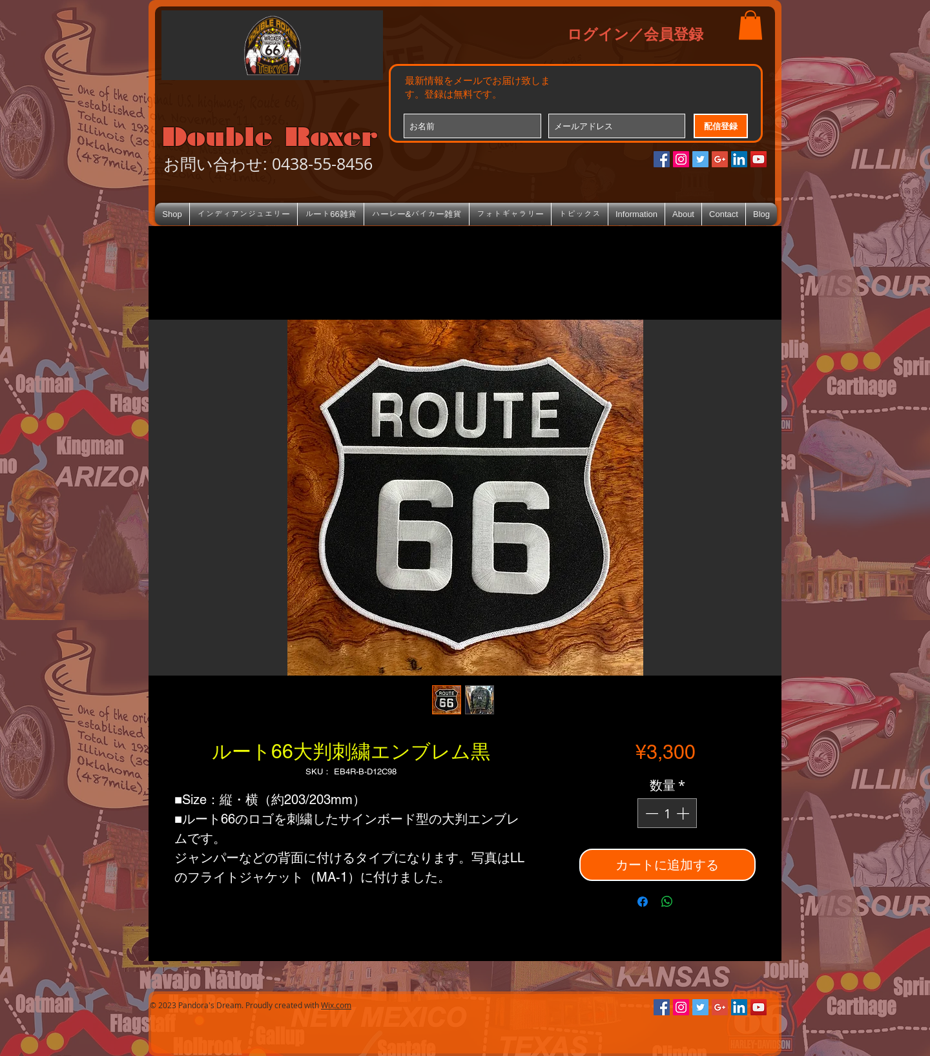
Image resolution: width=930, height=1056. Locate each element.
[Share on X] (691, 901)
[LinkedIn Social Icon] (739, 159)
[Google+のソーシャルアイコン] (720, 159)
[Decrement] (650, 813)
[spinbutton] (667, 813)
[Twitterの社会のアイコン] (700, 159)
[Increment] (684, 813)
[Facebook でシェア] (642, 901)
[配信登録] (721, 126)
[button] (750, 24)
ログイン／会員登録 (635, 33)
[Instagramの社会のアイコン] (681, 159)
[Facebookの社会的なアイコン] (662, 159)
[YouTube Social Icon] (758, 159)
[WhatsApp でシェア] (667, 901)
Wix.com (336, 1005)
